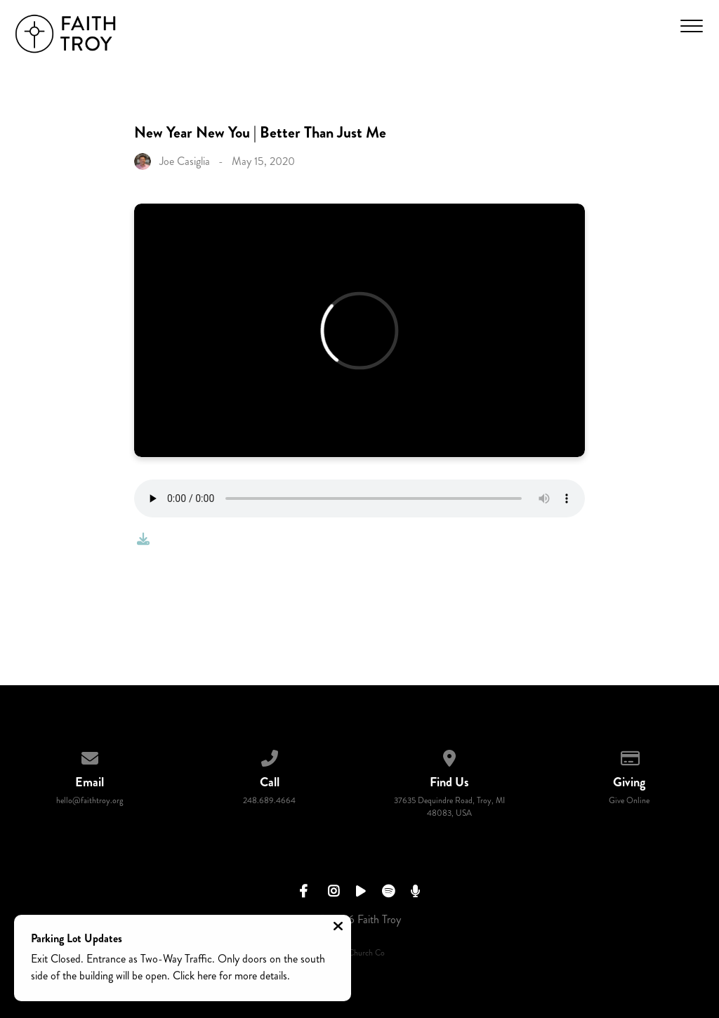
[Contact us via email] (90, 756)
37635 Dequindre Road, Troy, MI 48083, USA (449, 807)
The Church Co (359, 953)
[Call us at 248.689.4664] (270, 756)
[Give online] (629, 756)
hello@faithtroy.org (90, 801)
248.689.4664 (269, 801)
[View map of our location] (449, 756)
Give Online (629, 801)
